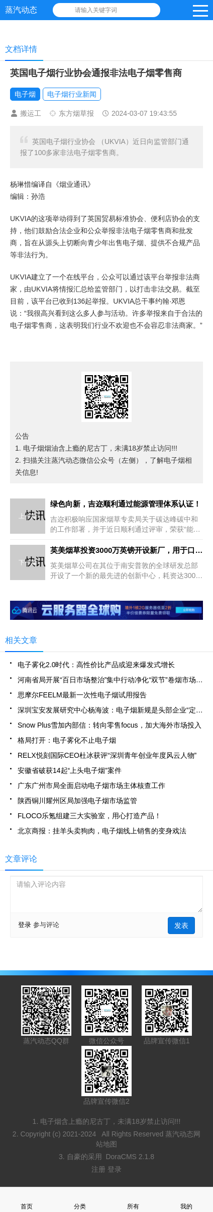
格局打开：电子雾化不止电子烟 (67, 740)
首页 (26, 1199)
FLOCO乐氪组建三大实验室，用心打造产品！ (89, 816)
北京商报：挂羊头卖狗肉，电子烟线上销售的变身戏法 (102, 831)
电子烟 (25, 94)
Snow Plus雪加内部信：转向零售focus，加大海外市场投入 (109, 725)
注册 (99, 1169)
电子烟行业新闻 (71, 94)
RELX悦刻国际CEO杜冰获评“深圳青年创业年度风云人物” (107, 755)
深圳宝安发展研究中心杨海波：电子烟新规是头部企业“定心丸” (110, 710)
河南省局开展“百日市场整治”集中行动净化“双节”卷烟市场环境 (110, 680)
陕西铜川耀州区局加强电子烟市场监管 (77, 801)
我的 (186, 1199)
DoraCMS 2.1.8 (129, 1157)
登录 (24, 925)
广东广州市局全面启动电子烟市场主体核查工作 (91, 785)
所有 (133, 1199)
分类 (79, 1199)
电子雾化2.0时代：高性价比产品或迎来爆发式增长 (96, 665)
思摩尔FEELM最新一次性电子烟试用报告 (82, 695)
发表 (181, 925)
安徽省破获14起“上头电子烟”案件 (70, 770)
